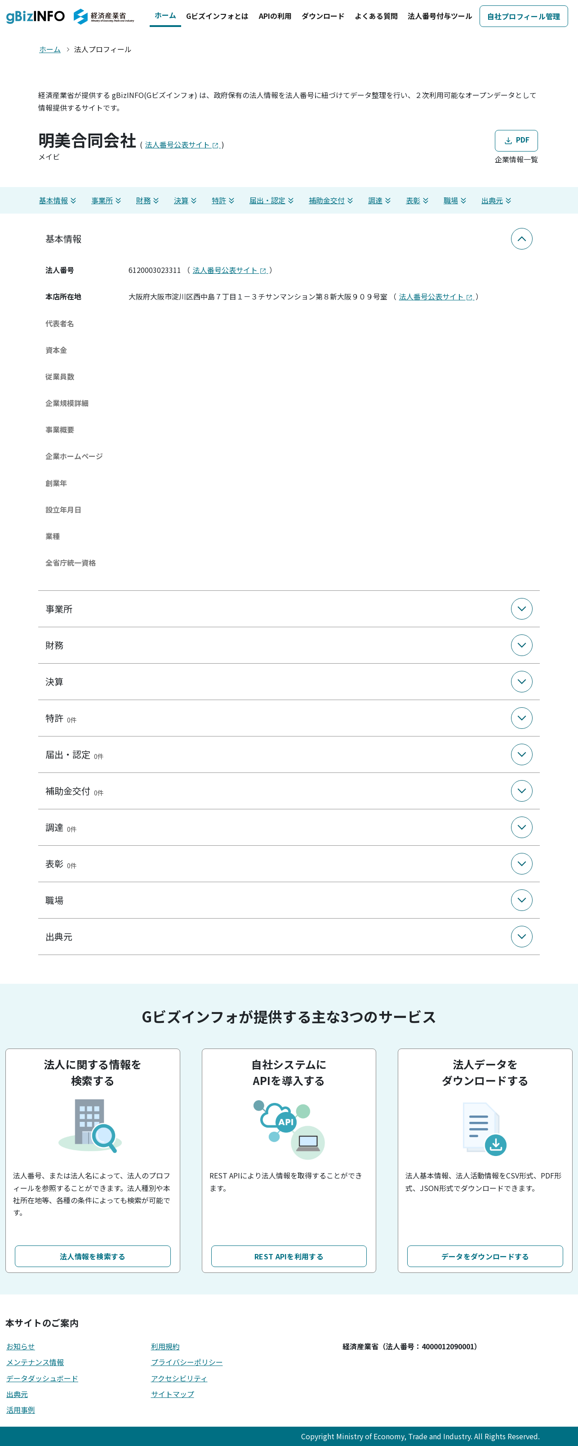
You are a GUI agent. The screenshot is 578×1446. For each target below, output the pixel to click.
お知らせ (20, 1346)
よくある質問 (376, 15)
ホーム (165, 14)
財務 (148, 200)
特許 (224, 200)
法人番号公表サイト (183, 144)
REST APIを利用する (289, 1256)
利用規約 (165, 1346)
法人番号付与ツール (440, 15)
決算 (186, 200)
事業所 (107, 200)
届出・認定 (272, 200)
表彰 (418, 200)
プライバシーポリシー (187, 1362)
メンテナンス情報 (35, 1362)
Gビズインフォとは (217, 15)
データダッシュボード (42, 1378)
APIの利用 (275, 15)
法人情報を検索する (93, 1256)
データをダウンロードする (485, 1256)
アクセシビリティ (179, 1378)
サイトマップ (172, 1393)
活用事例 (20, 1409)
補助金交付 (332, 200)
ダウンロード (323, 15)
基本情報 (59, 200)
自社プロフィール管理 (523, 16)
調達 (380, 200)
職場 (456, 200)
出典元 (497, 200)
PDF (516, 140)
